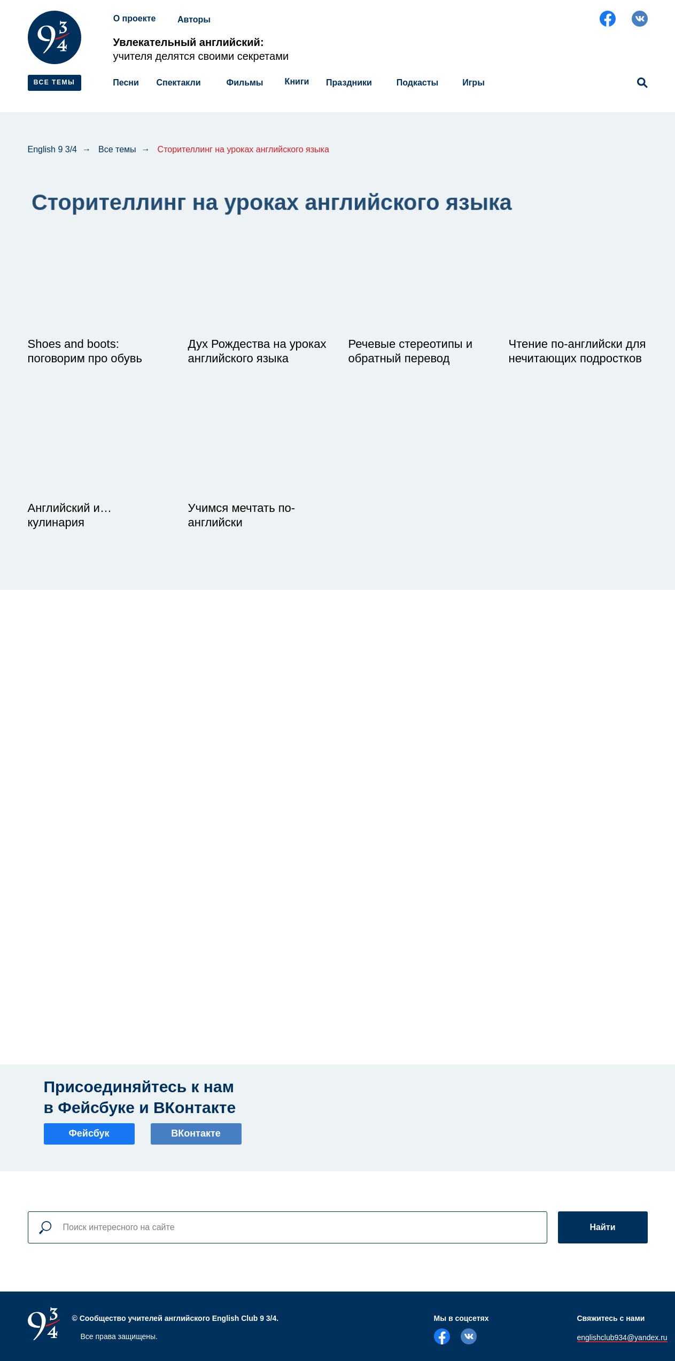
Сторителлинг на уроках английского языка (243, 149)
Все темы (117, 149)
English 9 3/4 (52, 149)
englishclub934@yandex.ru (622, 1337)
